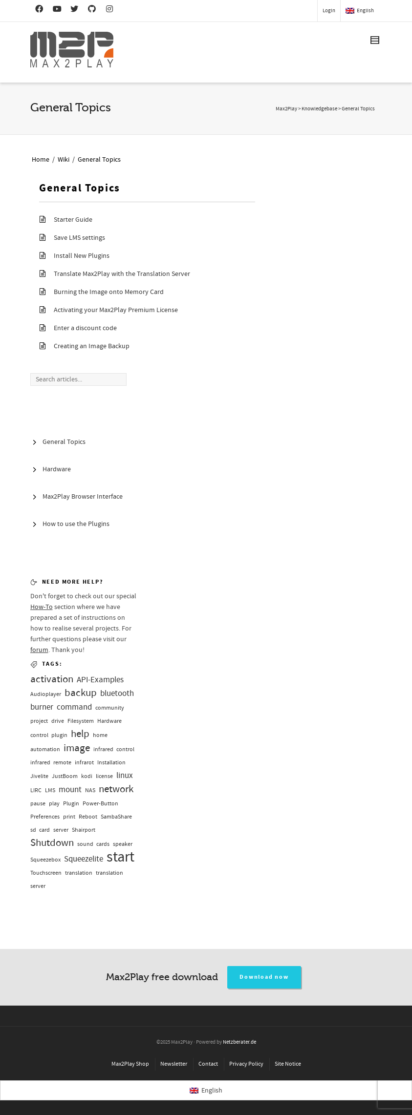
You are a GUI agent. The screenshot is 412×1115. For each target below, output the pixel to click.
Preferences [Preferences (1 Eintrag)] (45, 816)
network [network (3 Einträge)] (116, 789)
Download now (264, 977)
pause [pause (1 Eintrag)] (37, 803)
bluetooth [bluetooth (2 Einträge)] (117, 693)
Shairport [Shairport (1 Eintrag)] (83, 830)
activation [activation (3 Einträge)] (51, 679)
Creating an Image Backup (92, 346)
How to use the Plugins (76, 524)
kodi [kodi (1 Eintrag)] (86, 776)
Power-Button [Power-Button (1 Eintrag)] (100, 803)
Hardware (57, 469)
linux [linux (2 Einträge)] (124, 775)
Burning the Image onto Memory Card (109, 292)
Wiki (63, 159)
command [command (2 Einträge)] (74, 707)
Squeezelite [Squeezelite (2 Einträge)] (83, 858)
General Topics (99, 159)
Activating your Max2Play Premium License (116, 310)
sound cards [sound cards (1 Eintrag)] (93, 844)
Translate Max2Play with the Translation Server (122, 274)
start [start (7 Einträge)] (120, 856)
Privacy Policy (246, 1064)
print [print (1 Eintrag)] (69, 816)
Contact (208, 1064)
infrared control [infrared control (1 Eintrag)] (113, 749)
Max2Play (286, 108)
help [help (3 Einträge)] (80, 733)
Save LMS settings (79, 237)
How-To (41, 607)
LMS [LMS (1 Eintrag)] (50, 790)
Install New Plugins (81, 256)
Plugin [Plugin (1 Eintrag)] (71, 803)
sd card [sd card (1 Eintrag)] (40, 830)
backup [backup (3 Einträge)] (81, 692)
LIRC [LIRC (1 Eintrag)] (36, 790)
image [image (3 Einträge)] (77, 748)
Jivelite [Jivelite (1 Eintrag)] (39, 776)
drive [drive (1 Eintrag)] (57, 721)
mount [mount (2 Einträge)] (70, 789)
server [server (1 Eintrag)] (60, 830)
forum (39, 650)
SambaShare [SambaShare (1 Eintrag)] (116, 816)
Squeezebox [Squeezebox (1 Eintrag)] (45, 859)
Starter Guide (73, 219)
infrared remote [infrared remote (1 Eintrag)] (50, 762)
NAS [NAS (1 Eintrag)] (90, 790)
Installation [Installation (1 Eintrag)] (111, 762)
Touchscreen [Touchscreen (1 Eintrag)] (46, 873)
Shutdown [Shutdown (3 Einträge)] (52, 842)
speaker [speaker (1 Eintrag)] (122, 844)
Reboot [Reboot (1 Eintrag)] (88, 816)
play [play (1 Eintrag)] (54, 803)
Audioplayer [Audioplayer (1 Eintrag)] (45, 694)
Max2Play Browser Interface (83, 496)
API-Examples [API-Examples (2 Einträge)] (100, 679)
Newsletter (173, 1064)
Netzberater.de (239, 1042)
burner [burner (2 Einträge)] (41, 707)
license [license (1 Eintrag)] (104, 776)
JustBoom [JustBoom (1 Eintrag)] (65, 776)
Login (329, 10)
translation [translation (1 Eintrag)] (78, 873)
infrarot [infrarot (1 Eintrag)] (84, 762)
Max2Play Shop (130, 1064)
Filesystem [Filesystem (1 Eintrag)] (80, 721)
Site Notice (288, 1064)
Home (40, 159)
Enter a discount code (85, 328)
